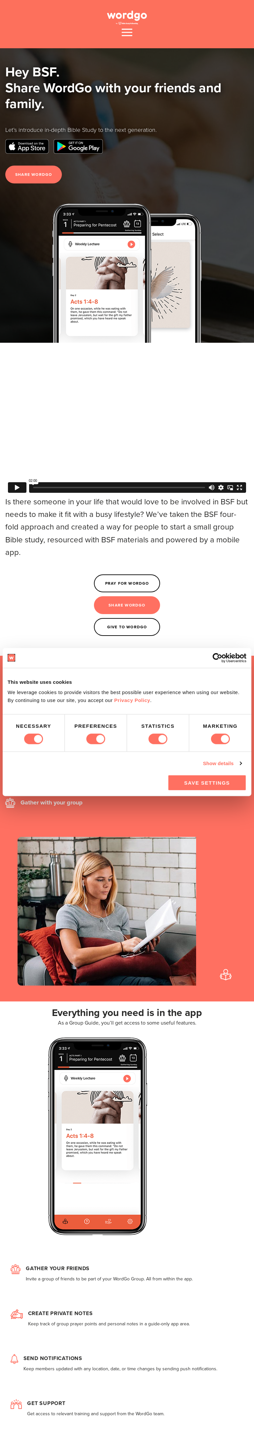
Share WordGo (33, 174)
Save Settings (207, 783)
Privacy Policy (132, 700)
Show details (218, 763)
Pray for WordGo (127, 583)
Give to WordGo (127, 627)
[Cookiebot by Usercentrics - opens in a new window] (217, 658)
